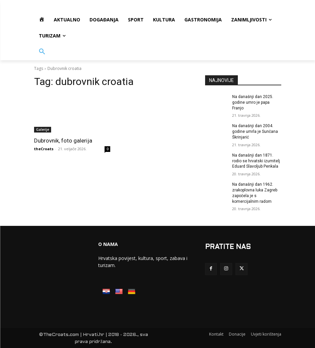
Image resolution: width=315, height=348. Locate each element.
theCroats (43, 148)
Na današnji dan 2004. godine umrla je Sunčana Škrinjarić (255, 131)
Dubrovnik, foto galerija (63, 140)
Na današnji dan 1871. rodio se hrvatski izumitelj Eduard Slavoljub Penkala (256, 161)
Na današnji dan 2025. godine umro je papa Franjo (252, 102)
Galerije (42, 129)
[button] (42, 52)
